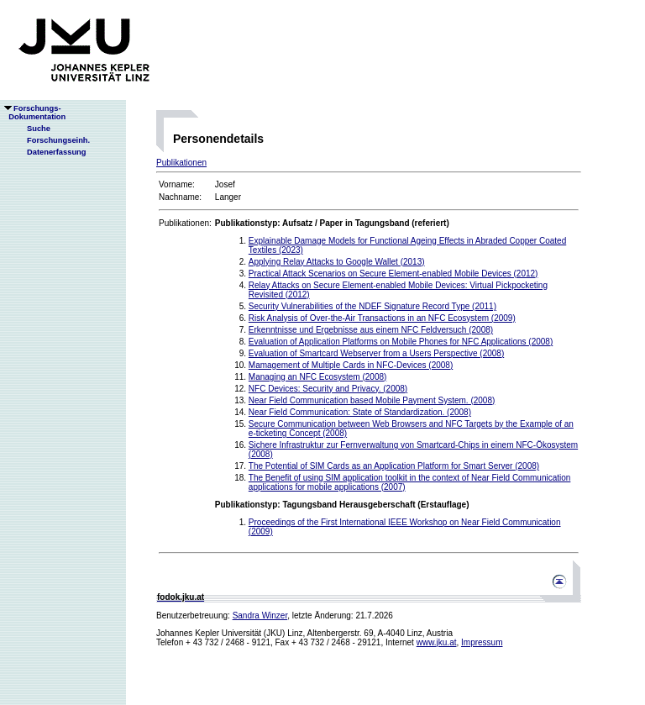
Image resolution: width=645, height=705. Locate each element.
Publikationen (181, 162)
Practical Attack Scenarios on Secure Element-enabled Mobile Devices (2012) (393, 273)
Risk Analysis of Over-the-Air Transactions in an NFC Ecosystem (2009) (382, 318)
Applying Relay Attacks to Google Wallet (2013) (337, 261)
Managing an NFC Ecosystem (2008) (318, 376)
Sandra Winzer (260, 615)
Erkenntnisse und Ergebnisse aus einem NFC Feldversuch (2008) (371, 329)
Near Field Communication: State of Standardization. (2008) (360, 412)
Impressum (481, 642)
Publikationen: (185, 223)
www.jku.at (437, 642)
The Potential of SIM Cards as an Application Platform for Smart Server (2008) (394, 466)
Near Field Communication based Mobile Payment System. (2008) (372, 400)
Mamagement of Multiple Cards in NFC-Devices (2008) (351, 365)
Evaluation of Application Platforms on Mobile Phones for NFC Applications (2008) (401, 341)
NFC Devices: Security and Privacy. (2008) (328, 388)
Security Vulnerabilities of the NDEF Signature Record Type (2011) (372, 306)
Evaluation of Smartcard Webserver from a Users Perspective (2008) (376, 353)
